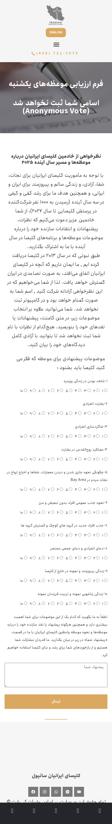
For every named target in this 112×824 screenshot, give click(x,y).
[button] (56, 44)
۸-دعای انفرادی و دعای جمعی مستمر (78, 548)
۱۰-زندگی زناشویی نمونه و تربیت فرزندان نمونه (72, 594)
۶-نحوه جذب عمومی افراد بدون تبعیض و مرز (73, 503)
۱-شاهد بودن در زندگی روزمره (85, 381)
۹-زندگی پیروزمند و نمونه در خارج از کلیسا (76, 571)
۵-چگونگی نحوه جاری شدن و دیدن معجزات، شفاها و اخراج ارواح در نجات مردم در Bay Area (57, 476)
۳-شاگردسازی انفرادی (91, 426)
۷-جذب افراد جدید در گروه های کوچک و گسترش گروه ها (64, 525)
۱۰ (21, 391)
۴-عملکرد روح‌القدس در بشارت (84, 449)
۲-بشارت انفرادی (95, 404)
